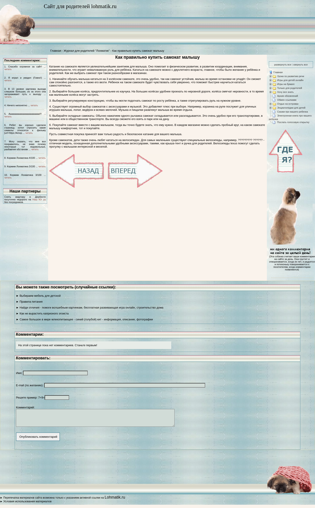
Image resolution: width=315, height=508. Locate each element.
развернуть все (282, 64)
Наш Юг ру (39, 199)
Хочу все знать (285, 92)
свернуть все (300, 64)
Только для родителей (289, 88)
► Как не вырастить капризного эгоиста (42, 313)
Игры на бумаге (285, 84)
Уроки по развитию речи (290, 76)
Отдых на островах (288, 103)
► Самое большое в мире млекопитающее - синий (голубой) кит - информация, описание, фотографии (84, 319)
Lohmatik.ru (115, 500)
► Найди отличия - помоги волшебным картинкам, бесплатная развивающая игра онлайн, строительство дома (89, 307)
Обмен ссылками (286, 100)
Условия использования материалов (27, 504)
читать (8, 69)
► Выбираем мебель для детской (38, 295)
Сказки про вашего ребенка (292, 111)
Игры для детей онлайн (290, 80)
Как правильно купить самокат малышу (138, 50)
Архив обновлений (287, 96)
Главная (55, 50)
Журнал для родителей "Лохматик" (87, 50)
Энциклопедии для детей (291, 107)
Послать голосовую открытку (293, 122)
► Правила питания (29, 301)
